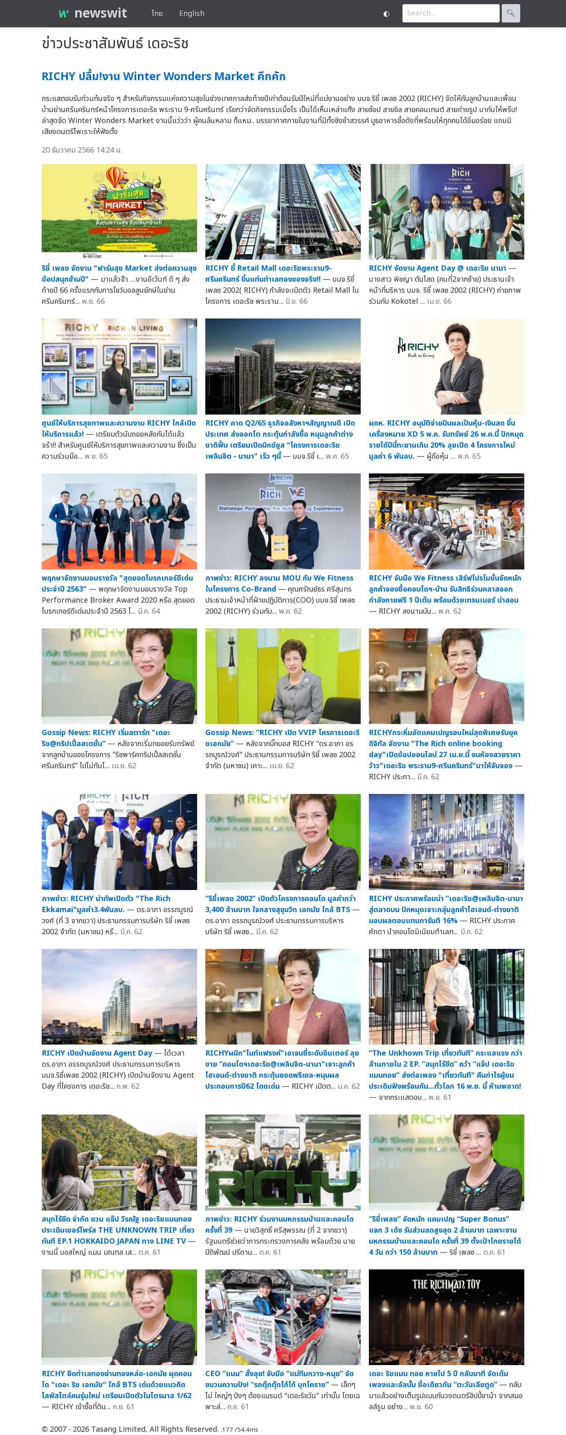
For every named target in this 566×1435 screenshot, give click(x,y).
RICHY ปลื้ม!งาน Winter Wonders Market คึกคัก (164, 76)
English (191, 13)
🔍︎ (511, 13)
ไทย (157, 13)
